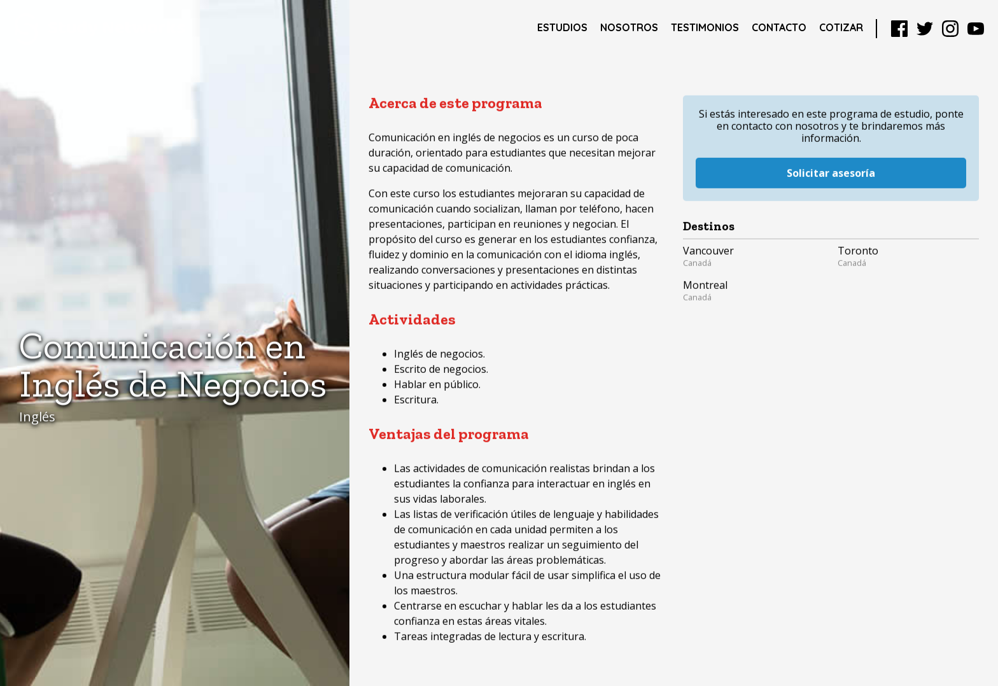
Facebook (899, 28)
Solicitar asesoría (831, 162)
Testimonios (705, 27)
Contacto (779, 27)
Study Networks (99, 29)
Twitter (924, 28)
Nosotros (629, 27)
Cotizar (841, 27)
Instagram (950, 28)
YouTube (975, 28)
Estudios (562, 27)
